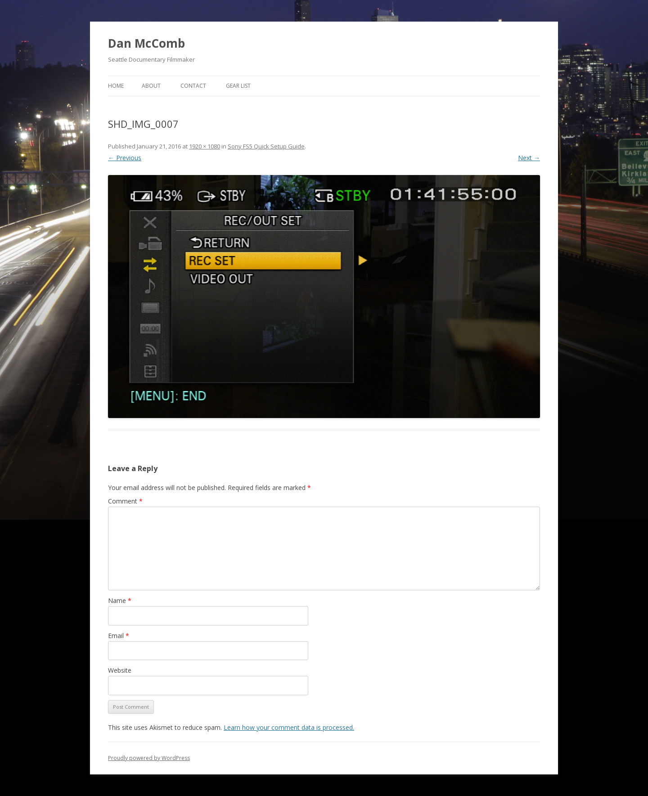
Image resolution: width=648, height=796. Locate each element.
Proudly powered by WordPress (149, 758)
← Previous (124, 157)
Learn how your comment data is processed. (289, 727)
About (151, 86)
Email (118, 635)
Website (119, 670)
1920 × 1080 (204, 146)
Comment (125, 501)
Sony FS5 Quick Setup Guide (266, 146)
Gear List (238, 86)
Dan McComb (146, 43)
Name (119, 600)
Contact (193, 86)
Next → (529, 157)
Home (116, 86)
